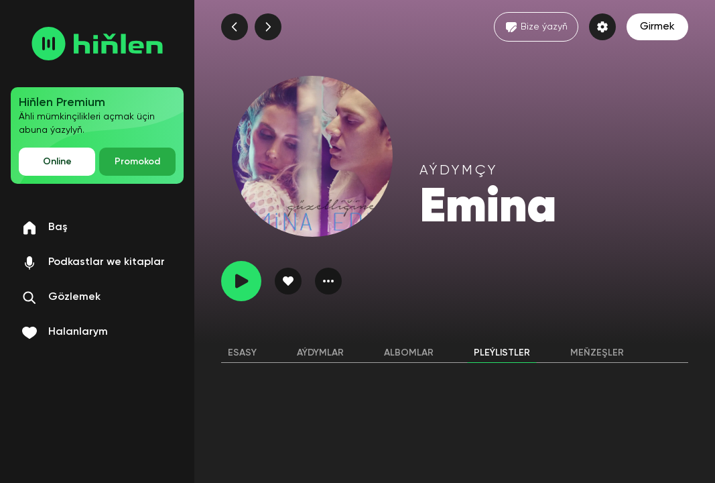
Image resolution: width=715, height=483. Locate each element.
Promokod (137, 161)
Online (57, 161)
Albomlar (409, 353)
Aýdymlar (320, 353)
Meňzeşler (597, 353)
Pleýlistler (502, 353)
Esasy (242, 353)
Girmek (657, 26)
